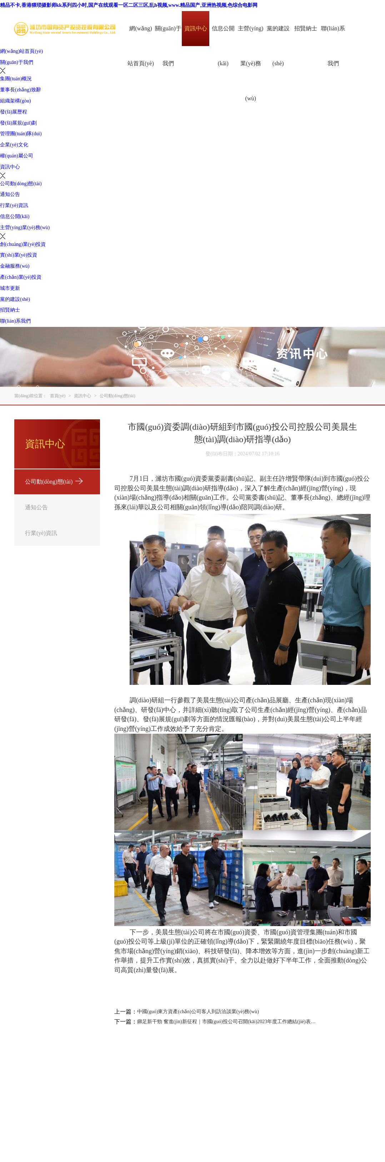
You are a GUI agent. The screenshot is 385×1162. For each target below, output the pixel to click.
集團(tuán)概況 (16, 78)
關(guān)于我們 (168, 45)
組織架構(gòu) (15, 100)
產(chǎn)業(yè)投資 (20, 277)
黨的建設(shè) (278, 45)
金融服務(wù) (14, 266)
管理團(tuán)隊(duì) (21, 133)
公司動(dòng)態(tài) (21, 183)
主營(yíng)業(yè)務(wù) (250, 63)
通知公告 (10, 194)
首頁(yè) (57, 395)
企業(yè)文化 (14, 144)
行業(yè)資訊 (14, 205)
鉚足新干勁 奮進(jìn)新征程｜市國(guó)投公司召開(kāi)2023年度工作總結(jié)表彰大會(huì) (227, 1021)
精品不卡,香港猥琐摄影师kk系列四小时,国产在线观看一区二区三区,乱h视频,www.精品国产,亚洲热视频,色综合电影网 (129, 5)
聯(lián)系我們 (333, 45)
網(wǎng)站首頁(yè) (141, 45)
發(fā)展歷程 (13, 112)
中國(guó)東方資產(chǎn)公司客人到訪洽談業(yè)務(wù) (198, 1011)
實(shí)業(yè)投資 (18, 255)
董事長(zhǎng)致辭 (20, 89)
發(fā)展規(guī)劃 (18, 123)
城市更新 (10, 288)
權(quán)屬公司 (16, 155)
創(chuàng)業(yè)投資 (23, 244)
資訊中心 (195, 28)
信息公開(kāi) (223, 45)
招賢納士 (305, 28)
